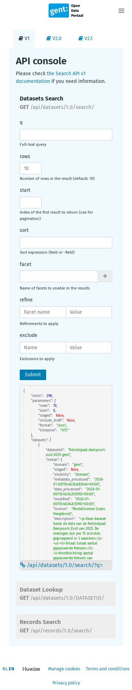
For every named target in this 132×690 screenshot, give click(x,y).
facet (25, 264)
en (11, 668)
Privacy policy (66, 682)
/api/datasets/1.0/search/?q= (61, 565)
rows (25, 157)
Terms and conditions (108, 668)
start (25, 190)
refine (26, 300)
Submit (33, 375)
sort (24, 230)
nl (5, 668)
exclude (28, 335)
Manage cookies (64, 668)
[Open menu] (121, 10)
